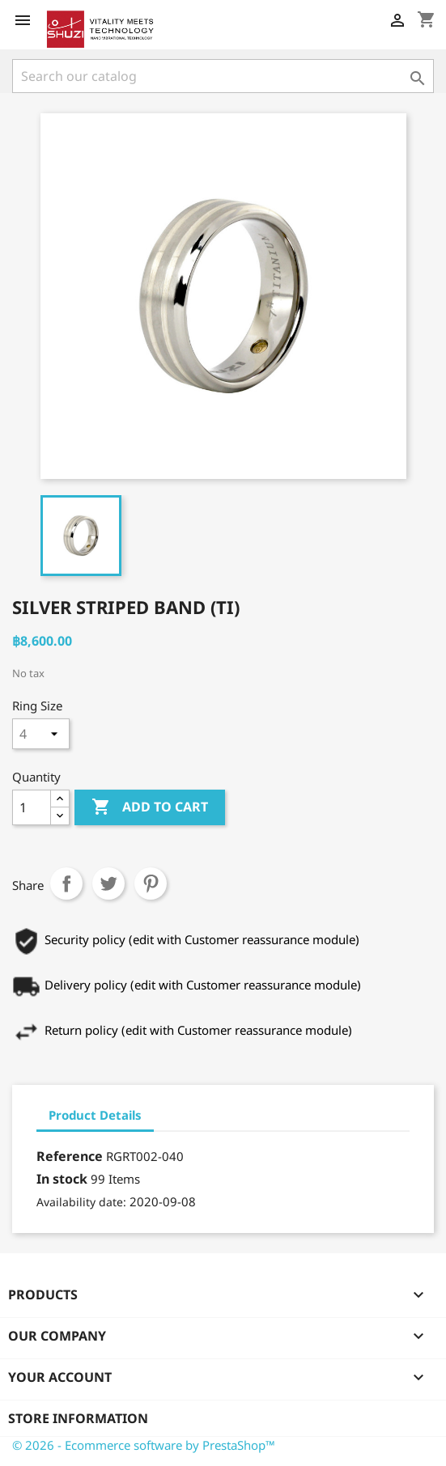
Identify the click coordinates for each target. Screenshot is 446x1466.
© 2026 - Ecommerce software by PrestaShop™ (143, 1445)
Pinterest (150, 883)
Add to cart (149, 807)
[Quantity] (31, 807)
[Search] (223, 76)
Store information (78, 1418)
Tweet (108, 883)
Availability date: (81, 1202)
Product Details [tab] (95, 1115)
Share (66, 883)
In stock (61, 1179)
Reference (69, 1156)
